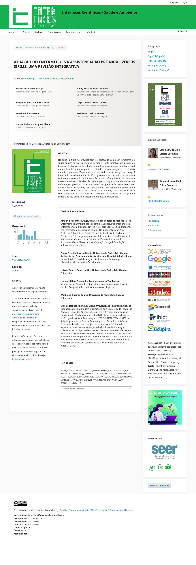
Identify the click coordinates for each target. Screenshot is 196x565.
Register (174, 2)
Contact (91, 32)
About (12, 32)
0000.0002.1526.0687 (158, 200)
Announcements (74, 32)
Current (26, 32)
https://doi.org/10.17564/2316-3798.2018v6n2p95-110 (46, 78)
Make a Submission (159, 485)
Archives (39, 32)
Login (184, 2)
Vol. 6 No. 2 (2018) (45, 47)
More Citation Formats (73, 388)
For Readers (153, 220)
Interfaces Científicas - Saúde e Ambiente (99, 12)
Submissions (54, 32)
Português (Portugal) (158, 70)
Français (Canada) (157, 60)
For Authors (153, 225)
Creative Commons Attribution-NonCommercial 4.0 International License (96, 510)
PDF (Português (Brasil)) (28, 216)
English (151, 51)
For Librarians (154, 230)
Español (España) (156, 56)
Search (182, 30)
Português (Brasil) (157, 65)
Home (19, 47)
